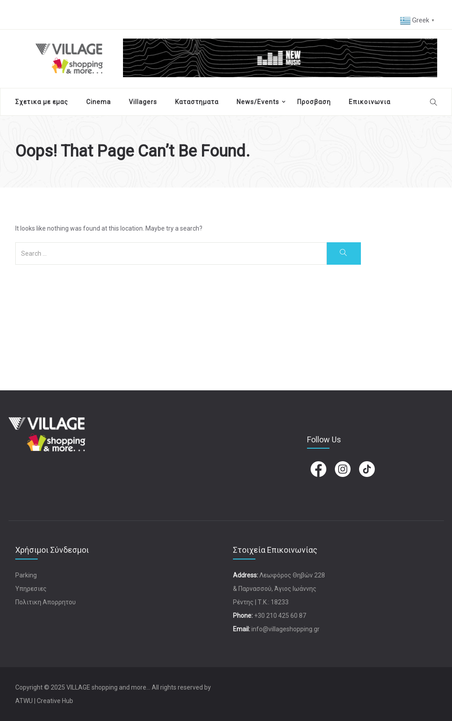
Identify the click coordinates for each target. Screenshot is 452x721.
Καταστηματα (197, 101)
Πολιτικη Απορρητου (45, 602)
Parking (26, 575)
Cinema (98, 101)
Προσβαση (314, 101)
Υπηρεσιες (31, 588)
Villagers (143, 101)
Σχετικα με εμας (41, 101)
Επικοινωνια (370, 101)
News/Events (258, 101)
